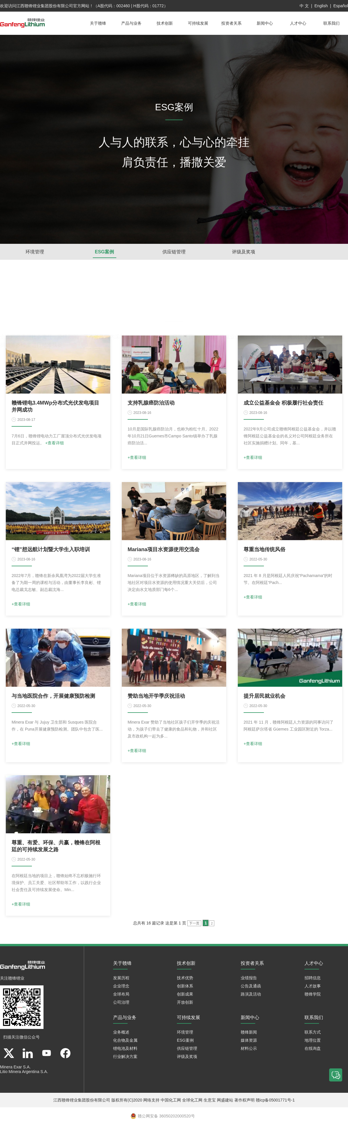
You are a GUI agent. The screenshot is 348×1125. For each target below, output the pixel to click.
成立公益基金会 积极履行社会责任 (283, 403)
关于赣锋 (98, 23)
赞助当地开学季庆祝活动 (156, 696)
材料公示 (249, 1048)
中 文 (304, 5)
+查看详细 (54, 443)
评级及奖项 (243, 251)
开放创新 (185, 1002)
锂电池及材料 (125, 1048)
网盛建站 (225, 1100)
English (321, 5)
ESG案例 (104, 251)
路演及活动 (251, 994)
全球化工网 (192, 1100)
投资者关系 (231, 23)
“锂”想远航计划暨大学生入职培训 (51, 550)
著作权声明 (244, 1100)
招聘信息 (312, 978)
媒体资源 (249, 1040)
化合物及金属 (125, 1040)
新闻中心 (265, 23)
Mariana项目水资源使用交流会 (164, 550)
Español (340, 5)
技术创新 (165, 23)
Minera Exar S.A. (15, 1067)
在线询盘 (312, 1048)
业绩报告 (249, 978)
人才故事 (312, 986)
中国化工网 (171, 1100)
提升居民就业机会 (264, 696)
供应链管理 (174, 251)
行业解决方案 (125, 1056)
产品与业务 (131, 23)
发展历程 (121, 978)
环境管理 (35, 251)
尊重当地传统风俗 (264, 550)
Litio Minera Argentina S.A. (24, 1072)
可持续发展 (198, 23)
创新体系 (185, 986)
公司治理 (121, 1002)
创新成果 (185, 994)
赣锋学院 (312, 994)
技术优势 (185, 978)
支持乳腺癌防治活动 (151, 403)
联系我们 (331, 23)
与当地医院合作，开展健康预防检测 (53, 696)
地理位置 (312, 1040)
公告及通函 (251, 986)
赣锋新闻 (249, 1032)
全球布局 (121, 994)
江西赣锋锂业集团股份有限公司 (44, 5)
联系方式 (312, 1032)
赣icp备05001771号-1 (275, 1100)
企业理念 (121, 986)
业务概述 (121, 1032)
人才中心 (298, 23)
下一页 (194, 924)
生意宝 (210, 1100)
